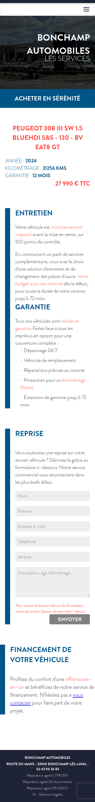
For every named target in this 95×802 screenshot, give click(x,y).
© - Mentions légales (48, 794)
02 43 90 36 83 (47, 769)
